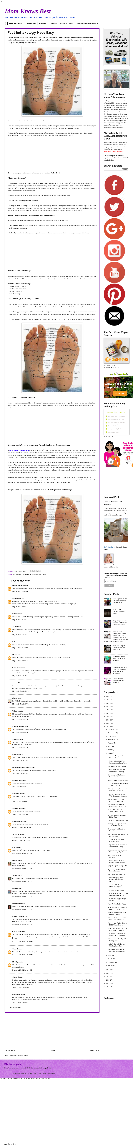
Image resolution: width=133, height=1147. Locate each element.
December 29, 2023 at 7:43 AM (22, 896)
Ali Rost (15, 626)
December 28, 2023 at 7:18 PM (22, 868)
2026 (108, 696)
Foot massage (17, 574)
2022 (108, 710)
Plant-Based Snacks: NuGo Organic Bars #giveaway (119, 658)
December (111, 729)
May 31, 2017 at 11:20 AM (20, 676)
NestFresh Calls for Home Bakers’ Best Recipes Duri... (117, 805)
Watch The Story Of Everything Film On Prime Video (119, 647)
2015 (108, 973)
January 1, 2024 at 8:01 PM (20, 987)
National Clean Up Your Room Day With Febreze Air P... (117, 908)
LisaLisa (15, 888)
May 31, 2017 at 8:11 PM (20, 747)
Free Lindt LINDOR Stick (116, 890)
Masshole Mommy (18, 585)
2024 (108, 703)
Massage (35, 574)
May (109, 753)
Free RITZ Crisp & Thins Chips (118, 820)
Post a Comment (15, 1007)
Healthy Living (15, 23)
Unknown (15, 614)
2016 (108, 970)
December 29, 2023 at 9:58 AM (22, 924)
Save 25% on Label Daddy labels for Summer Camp (116, 950)
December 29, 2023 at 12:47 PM (22, 955)
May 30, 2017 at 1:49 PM (20, 607)
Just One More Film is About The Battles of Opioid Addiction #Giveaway (120, 670)
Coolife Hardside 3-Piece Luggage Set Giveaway (119, 680)
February (111, 962)
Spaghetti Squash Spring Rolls (117, 866)
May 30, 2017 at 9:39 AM (20, 591)
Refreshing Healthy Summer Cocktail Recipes (117, 776)
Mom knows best (10, 1144)
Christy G (15, 977)
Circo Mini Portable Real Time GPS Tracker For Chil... (117, 929)
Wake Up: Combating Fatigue (117, 904)
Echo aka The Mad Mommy (21, 767)
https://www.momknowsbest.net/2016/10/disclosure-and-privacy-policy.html (28, 1068)
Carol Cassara (17, 668)
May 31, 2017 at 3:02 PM (20, 719)
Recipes (42, 23)
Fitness (53, 23)
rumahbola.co (17, 994)
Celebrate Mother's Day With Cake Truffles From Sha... (117, 919)
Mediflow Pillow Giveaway (116, 874)
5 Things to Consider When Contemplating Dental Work (117, 762)
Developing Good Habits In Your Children (116, 830)
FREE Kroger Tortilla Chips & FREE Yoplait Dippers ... (117, 924)
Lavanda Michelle (18, 916)
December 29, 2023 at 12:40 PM (22, 942)
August (110, 743)
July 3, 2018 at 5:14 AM (19, 801)
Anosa (14, 683)
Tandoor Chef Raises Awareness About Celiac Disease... (118, 811)
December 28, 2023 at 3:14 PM (22, 853)
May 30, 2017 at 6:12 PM (20, 620)
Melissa (14, 655)
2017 (108, 727)
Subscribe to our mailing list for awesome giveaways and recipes (115, 575)
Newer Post (10, 1050)
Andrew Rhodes (17, 821)
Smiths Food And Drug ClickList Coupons (115, 886)
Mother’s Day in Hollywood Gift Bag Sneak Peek (116, 945)
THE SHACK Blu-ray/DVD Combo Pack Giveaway (116, 770)
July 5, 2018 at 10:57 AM (20, 814)
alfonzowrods (16, 598)
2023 (108, 706)
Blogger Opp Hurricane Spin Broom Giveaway (117, 913)
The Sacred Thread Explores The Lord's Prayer (119, 611)
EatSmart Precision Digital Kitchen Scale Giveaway (116, 861)
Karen (14, 847)
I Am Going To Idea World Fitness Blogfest (116, 840)
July (109, 746)
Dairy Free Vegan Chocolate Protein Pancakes (116, 870)
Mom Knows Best (28, 11)
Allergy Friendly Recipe (87, 23)
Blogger (52, 1073)
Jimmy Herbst (17, 780)
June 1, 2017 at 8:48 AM (20, 773)
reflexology (42, 574)
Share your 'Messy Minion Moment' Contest (116, 757)
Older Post (94, 1050)
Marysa (14, 860)
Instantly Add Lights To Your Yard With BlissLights (117, 825)
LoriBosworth (17, 903)
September (111, 739)
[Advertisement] (52, 154)
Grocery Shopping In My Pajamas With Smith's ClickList (115, 879)
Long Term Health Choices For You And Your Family (117, 845)
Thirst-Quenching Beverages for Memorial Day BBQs (118, 790)
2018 (108, 723)
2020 (108, 716)
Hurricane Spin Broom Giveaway (115, 856)
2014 (108, 976)
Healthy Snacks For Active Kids (118, 780)
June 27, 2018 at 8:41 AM (20, 786)
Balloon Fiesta (66, 23)
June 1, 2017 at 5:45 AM (20, 760)
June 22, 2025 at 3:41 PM (20, 1002)
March (110, 959)
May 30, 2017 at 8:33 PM (20, 635)
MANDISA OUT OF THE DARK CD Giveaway (116, 800)
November (111, 733)
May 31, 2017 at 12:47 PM (20, 704)
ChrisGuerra (16, 793)
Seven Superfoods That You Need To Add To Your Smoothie (120, 600)
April (110, 955)
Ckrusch (15, 949)
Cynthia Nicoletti (18, 726)
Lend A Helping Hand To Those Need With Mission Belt (118, 894)
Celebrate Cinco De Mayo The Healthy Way (117, 940)
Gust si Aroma (17, 931)
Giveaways (31, 23)
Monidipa (15, 962)
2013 (108, 980)
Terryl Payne (16, 834)
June (109, 750)
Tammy (14, 875)
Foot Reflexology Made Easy (117, 766)
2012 (108, 983)
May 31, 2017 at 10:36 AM (20, 661)
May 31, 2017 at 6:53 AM (20, 648)
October (110, 736)
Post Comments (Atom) (20, 1055)
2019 (108, 720)
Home (52, 1050)
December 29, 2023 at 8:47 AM (22, 909)
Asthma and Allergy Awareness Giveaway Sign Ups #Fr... (117, 851)
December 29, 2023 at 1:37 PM (22, 970)
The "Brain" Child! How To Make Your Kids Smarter (116, 934)
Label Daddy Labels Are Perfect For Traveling (118, 835)
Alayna (14, 698)
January (110, 965)
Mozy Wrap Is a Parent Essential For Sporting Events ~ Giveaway (120, 622)
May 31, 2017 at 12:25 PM (20, 691)
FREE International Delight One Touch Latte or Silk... (118, 784)
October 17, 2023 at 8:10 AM (21, 840)
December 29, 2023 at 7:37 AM (22, 881)
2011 (108, 987)
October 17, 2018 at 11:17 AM (21, 827)
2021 (108, 713)
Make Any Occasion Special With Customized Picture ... (117, 795)
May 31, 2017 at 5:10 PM (20, 732)
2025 (108, 700)
